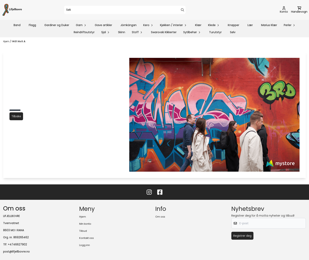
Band (17, 25)
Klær (198, 25)
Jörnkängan (128, 25)
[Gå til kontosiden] (283, 10)
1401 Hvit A (18, 41)
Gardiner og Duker (56, 25)
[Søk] (125, 10)
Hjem (6, 41)
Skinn (121, 32)
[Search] (182, 10)
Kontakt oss (86, 238)
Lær (250, 25)
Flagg (32, 25)
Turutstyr (215, 32)
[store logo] (12, 10)
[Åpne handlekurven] (299, 10)
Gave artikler (103, 25)
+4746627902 (17, 244)
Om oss (160, 216)
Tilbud (83, 231)
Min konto (85, 223)
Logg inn (84, 245)
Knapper (233, 25)
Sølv (232, 32)
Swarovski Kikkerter (164, 32)
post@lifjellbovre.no (16, 251)
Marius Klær (269, 25)
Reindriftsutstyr (84, 32)
